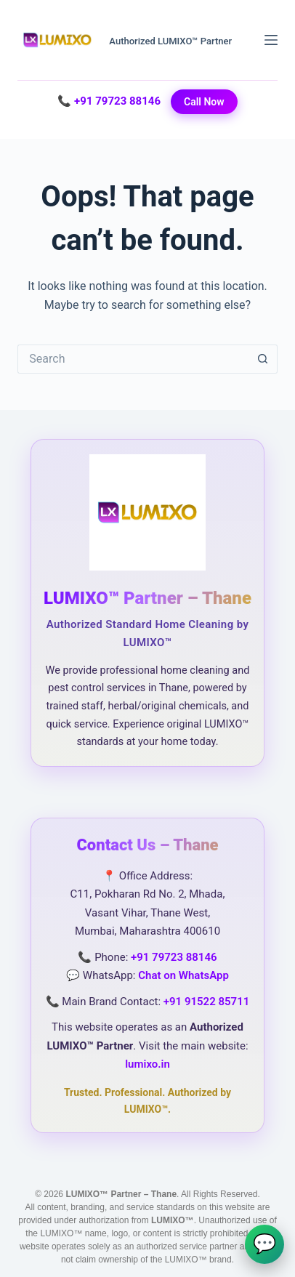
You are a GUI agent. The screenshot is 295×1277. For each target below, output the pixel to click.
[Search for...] (132, 359)
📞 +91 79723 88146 (109, 101)
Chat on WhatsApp (183, 975)
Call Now (204, 102)
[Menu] (271, 40)
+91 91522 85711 (206, 1001)
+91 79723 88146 (174, 957)
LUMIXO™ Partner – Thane (147, 598)
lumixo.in (147, 1064)
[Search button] (263, 359)
